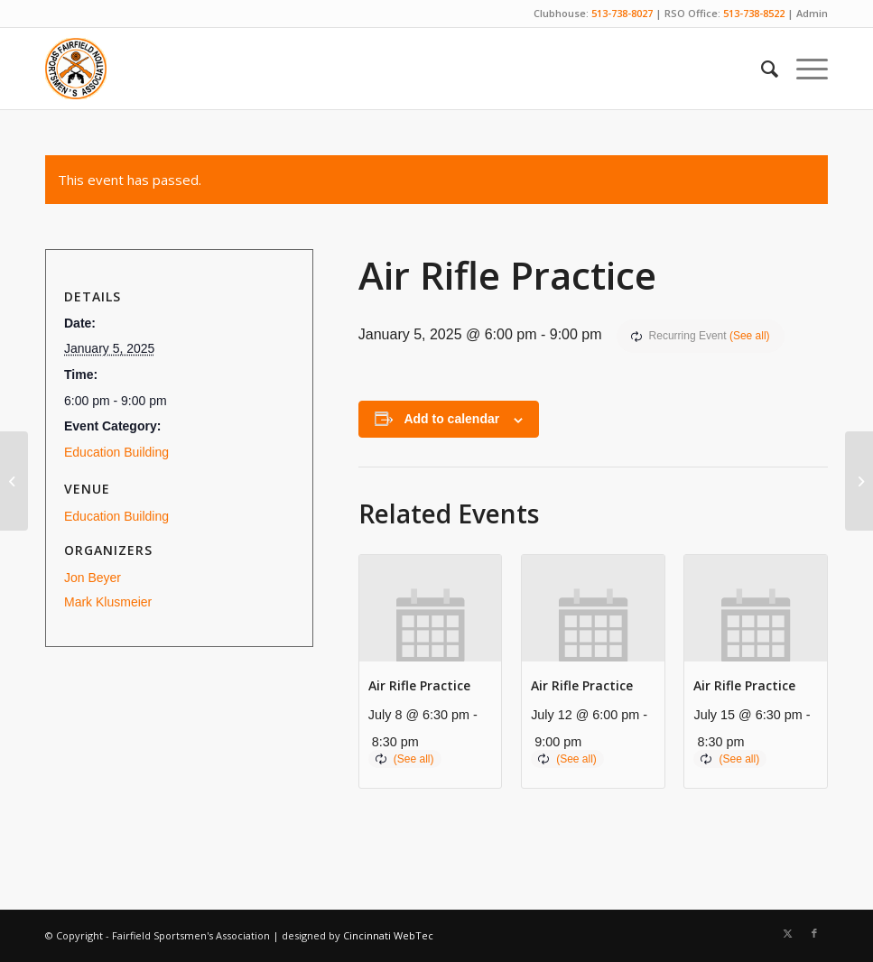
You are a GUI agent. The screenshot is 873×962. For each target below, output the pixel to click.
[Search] (760, 68)
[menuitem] (760, 68)
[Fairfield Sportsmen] (76, 68)
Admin (812, 13)
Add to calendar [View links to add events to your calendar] (451, 419)
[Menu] (803, 68)
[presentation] (430, 608)
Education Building (116, 452)
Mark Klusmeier (108, 602)
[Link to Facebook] (814, 933)
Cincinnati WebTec (388, 935)
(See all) (749, 335)
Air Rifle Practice (419, 685)
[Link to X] (787, 933)
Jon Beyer (92, 577)
